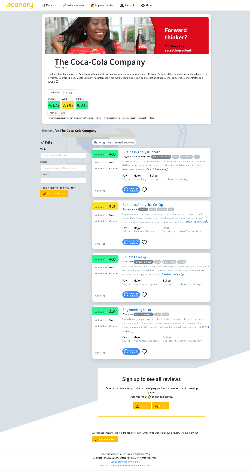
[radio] (96, 154)
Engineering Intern (137, 309)
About (147, 5)
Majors (43, 161)
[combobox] (42, 155)
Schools (44, 174)
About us (104, 465)
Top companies (102, 5)
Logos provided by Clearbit (125, 461)
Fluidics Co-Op (134, 257)
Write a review (73, 5)
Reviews (49, 5)
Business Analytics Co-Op (142, 204)
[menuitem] (48, 5)
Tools (43, 149)
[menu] (144, 5)
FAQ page (116, 465)
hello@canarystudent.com (136, 465)
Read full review (157, 169)
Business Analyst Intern (141, 152)
